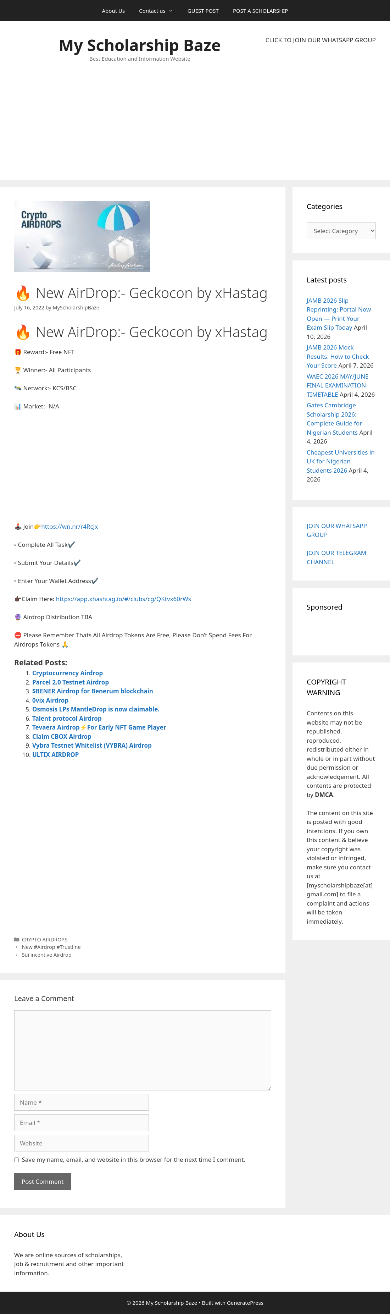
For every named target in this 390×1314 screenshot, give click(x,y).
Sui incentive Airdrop (47, 954)
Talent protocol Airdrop (67, 718)
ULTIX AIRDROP (55, 755)
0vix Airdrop (50, 700)
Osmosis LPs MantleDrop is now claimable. (96, 709)
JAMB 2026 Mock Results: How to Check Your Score (338, 356)
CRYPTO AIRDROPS (44, 939)
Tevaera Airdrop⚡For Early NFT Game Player (99, 727)
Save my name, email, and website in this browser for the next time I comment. (133, 1159)
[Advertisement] (321, 112)
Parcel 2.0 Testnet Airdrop (70, 682)
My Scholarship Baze (140, 45)
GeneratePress (245, 1302)
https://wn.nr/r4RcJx (69, 526)
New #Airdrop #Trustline (51, 947)
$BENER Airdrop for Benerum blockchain (92, 691)
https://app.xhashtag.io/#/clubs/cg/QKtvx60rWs (123, 599)
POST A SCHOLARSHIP (260, 10)
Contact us (159, 10)
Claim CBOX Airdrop (61, 736)
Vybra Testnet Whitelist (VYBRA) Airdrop (92, 745)
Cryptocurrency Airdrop (67, 673)
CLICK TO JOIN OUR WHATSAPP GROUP (321, 40)
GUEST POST (203, 10)
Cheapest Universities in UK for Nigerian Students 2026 (341, 461)
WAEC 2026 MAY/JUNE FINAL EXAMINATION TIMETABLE (338, 385)
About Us (113, 10)
